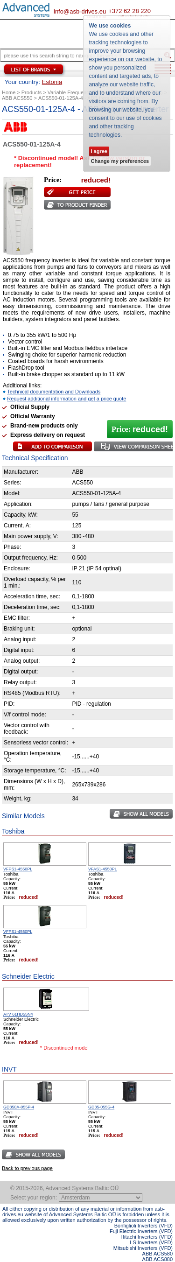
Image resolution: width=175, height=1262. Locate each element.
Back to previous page (27, 1168)
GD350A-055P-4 (18, 1107)
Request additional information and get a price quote (66, 398)
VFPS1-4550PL (17, 869)
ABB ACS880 (157, 1259)
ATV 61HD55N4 (18, 1014)
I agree (99, 151)
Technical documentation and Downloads (53, 391)
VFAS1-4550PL (102, 869)
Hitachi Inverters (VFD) (146, 1237)
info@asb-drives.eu (80, 11)
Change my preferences (120, 161)
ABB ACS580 (157, 1253)
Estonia (52, 81)
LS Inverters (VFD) (151, 1242)
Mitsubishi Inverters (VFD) (143, 1248)
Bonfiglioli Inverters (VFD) (143, 1225)
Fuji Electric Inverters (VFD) (141, 1231)
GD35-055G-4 (101, 1107)
